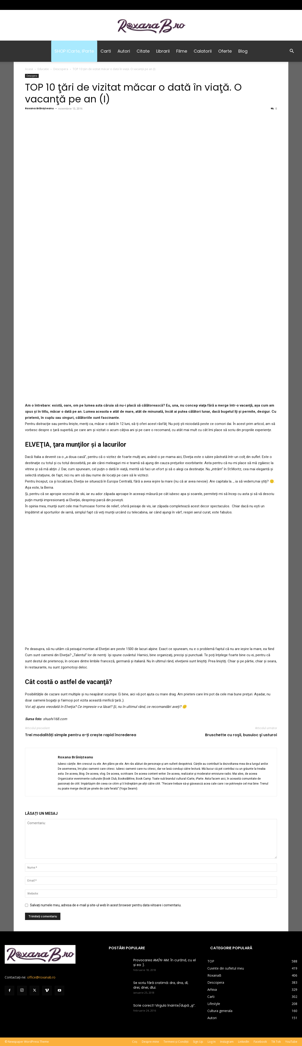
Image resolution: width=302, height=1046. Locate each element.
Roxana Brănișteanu (39, 108)
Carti (106, 51)
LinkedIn (243, 1042)
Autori (123, 51)
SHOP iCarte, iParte (74, 51)
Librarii (163, 51)
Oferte (225, 51)
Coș (134, 1042)
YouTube (291, 1042)
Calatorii (203, 51)
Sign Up (198, 1042)
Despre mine (150, 1042)
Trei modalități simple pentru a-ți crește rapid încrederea (80, 735)
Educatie (43, 69)
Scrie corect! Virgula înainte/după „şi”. (164, 1005)
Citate (143, 51)
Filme (181, 51)
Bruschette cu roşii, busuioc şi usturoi (241, 735)
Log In (212, 1042)
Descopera (60, 69)
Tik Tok (276, 1042)
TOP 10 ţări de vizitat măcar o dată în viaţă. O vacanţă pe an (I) (133, 93)
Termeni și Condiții (176, 1042)
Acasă (29, 69)
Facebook (260, 1042)
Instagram (227, 1042)
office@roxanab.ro (41, 977)
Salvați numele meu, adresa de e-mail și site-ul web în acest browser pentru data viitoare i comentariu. (105, 905)
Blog (242, 51)
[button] (291, 51)
